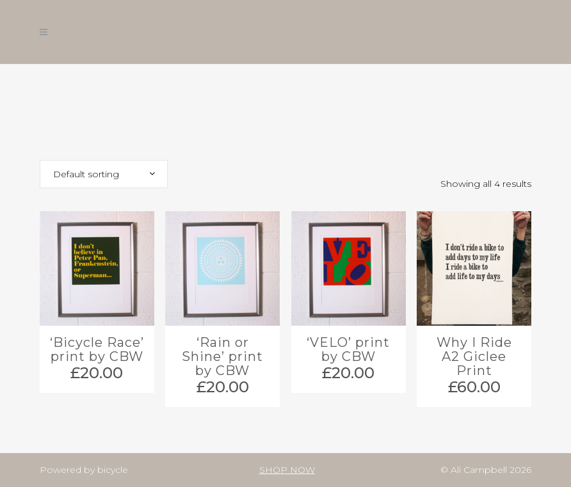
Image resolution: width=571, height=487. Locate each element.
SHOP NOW (287, 469)
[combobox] (104, 174)
